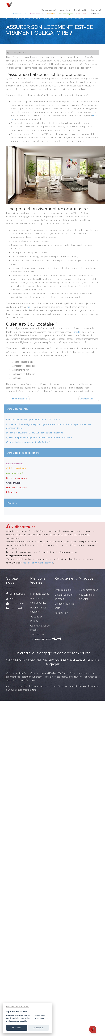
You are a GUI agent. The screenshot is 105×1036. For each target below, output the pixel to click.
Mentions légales (39, 593)
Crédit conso (81, 14)
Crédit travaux (95, 14)
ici (29, 307)
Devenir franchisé (80, 10)
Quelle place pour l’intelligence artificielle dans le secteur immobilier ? (39, 437)
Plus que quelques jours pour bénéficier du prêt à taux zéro (34, 419)
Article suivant (88, 398)
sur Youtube (17, 603)
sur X (11, 598)
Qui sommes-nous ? (48, 10)
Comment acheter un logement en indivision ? (28, 442)
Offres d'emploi (63, 589)
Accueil (9, 18)
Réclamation (61, 612)
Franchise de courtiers (16, 487)
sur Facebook (17, 593)
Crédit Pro (51, 14)
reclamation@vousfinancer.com (38, 562)
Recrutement (96, 10)
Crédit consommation (16, 478)
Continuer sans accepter (17, 1006)
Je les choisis (38, 1028)
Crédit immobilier (19, 14)
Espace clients (65, 10)
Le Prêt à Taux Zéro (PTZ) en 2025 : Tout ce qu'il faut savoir (34, 432)
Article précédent (18, 398)
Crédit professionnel (16, 468)
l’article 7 (77, 332)
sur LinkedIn (17, 608)
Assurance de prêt (66, 14)
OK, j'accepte (16, 1028)
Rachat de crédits (36, 14)
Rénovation (11, 492)
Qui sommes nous (88, 589)
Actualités (37, 18)
